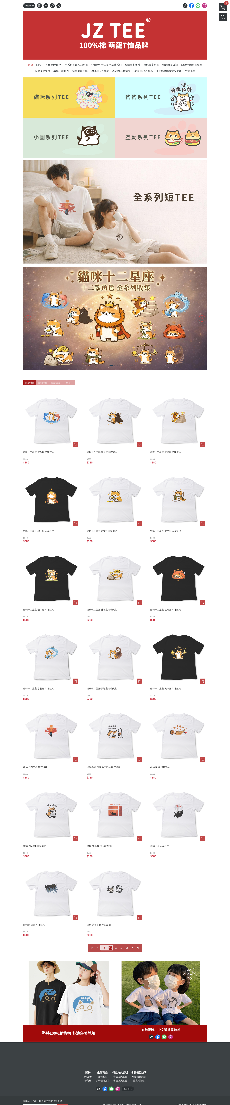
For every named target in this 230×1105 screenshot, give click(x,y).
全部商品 (102, 1072)
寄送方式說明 (120, 1077)
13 (126, 947)
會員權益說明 (139, 1072)
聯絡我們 (87, 1077)
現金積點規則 (139, 1077)
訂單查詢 (102, 1077)
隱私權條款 (138, 1080)
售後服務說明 (120, 1080)
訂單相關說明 (102, 1080)
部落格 (88, 1080)
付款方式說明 (120, 1072)
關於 (88, 1072)
